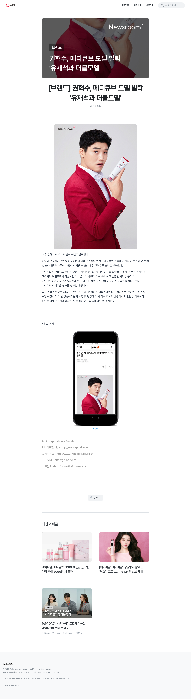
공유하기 (95, 497)
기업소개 (137, 5)
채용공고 (149, 5)
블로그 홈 (125, 5)
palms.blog (16, 685)
